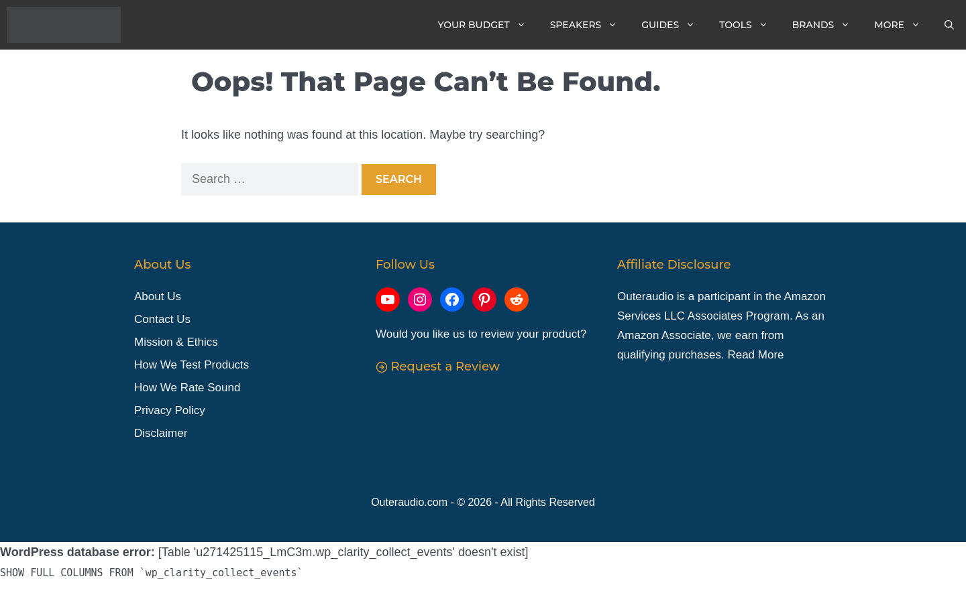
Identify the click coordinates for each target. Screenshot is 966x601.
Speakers (590, 25)
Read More (755, 354)
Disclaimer (160, 433)
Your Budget (488, 25)
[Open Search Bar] (949, 25)
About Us (157, 297)
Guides (674, 25)
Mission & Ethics (176, 342)
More (903, 25)
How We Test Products (191, 364)
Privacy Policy (169, 410)
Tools (749, 25)
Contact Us (162, 319)
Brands (827, 25)
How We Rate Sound (187, 387)
